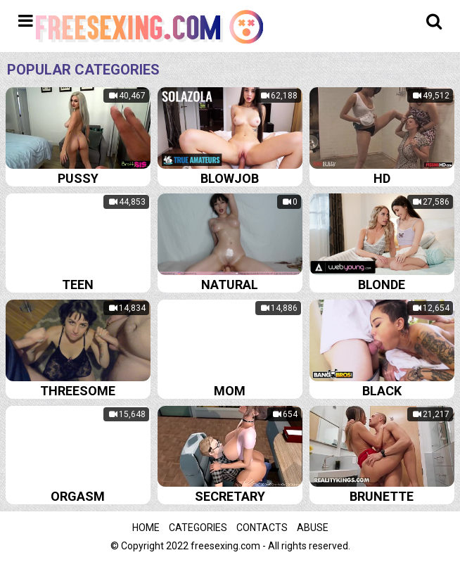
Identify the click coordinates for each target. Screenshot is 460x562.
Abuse (312, 527)
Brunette (382, 496)
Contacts (262, 527)
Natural (229, 284)
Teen (78, 284)
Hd (381, 178)
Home (146, 527)
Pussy (78, 178)
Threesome (77, 390)
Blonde (381, 284)
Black (382, 390)
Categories (198, 527)
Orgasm (78, 496)
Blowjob (229, 178)
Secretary (230, 496)
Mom (229, 390)
